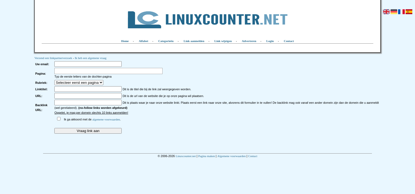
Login (270, 41)
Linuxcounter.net (186, 156)
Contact (289, 41)
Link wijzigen (223, 41)
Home (125, 41)
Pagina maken (206, 156)
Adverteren (249, 41)
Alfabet (143, 41)
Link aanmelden (194, 41)
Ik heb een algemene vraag (91, 58)
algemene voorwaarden (106, 119)
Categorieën (166, 41)
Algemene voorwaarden (231, 156)
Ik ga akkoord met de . (92, 119)
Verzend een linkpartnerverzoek (53, 58)
